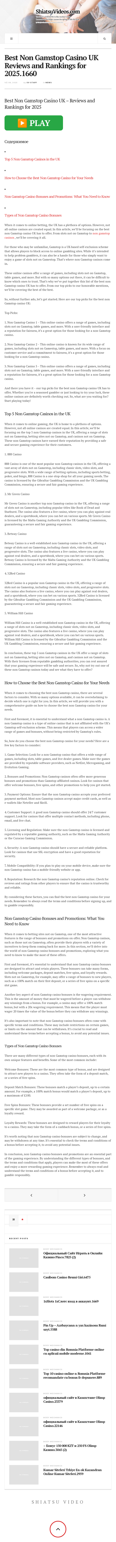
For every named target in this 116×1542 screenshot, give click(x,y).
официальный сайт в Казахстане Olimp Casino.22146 (74, 1424)
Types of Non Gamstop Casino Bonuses (33, 215)
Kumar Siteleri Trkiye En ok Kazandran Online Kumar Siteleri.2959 (72, 1472)
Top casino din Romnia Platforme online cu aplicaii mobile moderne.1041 (73, 1352)
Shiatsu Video (58, 1502)
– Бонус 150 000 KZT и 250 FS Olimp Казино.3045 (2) (69, 1448)
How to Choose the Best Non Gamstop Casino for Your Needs (49, 177)
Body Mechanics (52, 1249)
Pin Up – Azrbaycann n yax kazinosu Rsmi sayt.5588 (74, 1327)
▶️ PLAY (33, 122)
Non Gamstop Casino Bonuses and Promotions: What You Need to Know (57, 196)
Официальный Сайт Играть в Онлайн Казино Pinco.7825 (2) (72, 1255)
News (48, 83)
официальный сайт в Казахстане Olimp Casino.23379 (74, 1400)
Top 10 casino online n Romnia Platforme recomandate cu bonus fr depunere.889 (74, 1376)
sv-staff (32, 83)
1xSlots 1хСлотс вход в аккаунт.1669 (70, 1301)
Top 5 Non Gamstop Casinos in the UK (32, 159)
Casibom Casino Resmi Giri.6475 (66, 1277)
